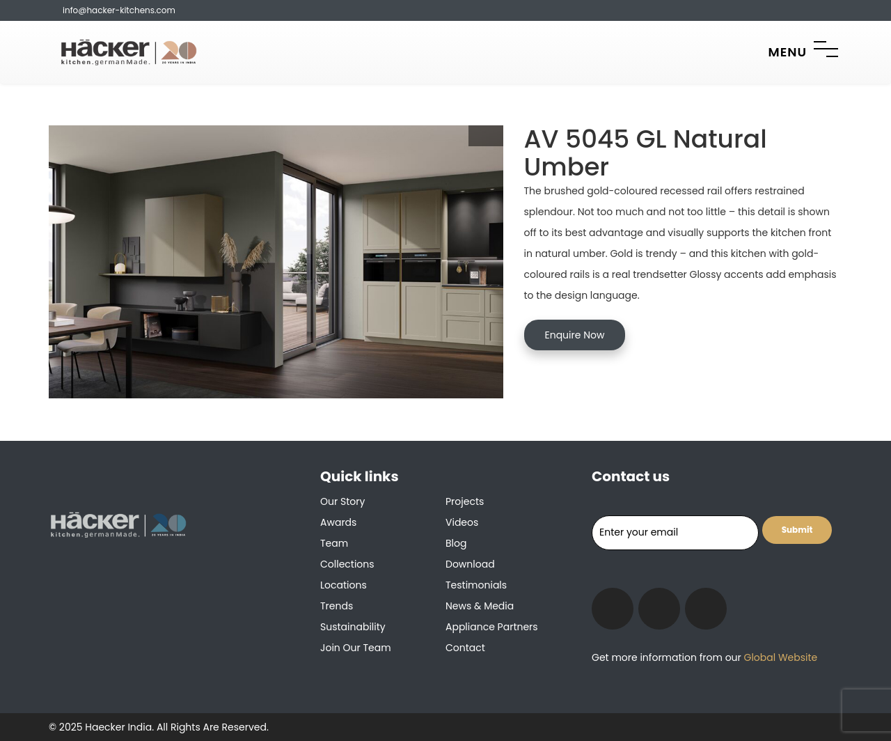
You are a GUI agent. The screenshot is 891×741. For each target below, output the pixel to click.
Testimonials (476, 585)
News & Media (480, 606)
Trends (336, 606)
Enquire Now (575, 335)
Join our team (355, 648)
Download (470, 564)
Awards (338, 522)
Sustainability (353, 627)
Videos (462, 522)
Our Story (342, 501)
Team (334, 543)
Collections (347, 564)
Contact (465, 648)
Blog (456, 543)
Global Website (779, 657)
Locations (343, 585)
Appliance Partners (492, 627)
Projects (465, 501)
